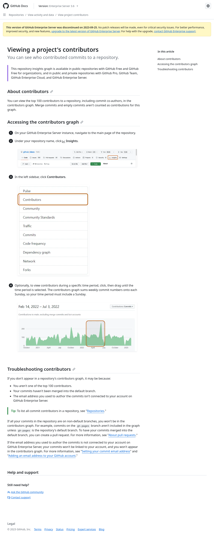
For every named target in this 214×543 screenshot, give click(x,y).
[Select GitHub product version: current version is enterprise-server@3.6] (58, 6)
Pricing (70, 529)
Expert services (87, 529)
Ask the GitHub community (25, 492)
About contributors (30, 91)
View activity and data (41, 15)
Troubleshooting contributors (41, 369)
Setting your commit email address (106, 451)
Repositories (16, 15)
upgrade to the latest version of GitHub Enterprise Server (85, 31)
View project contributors (73, 15)
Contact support (19, 497)
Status (60, 529)
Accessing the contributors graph (45, 122)
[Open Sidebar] (4, 15)
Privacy (48, 529)
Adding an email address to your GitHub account (42, 456)
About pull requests (122, 435)
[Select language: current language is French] (208, 6)
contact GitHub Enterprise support (175, 31)
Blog (101, 529)
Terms (37, 529)
